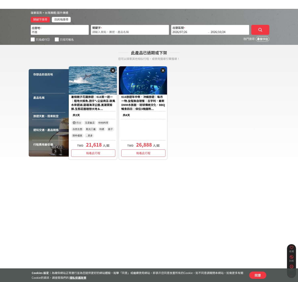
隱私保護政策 (77, 278)
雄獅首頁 (36, 13)
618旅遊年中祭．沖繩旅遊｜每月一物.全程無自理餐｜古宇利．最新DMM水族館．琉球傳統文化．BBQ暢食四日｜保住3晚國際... (143, 103)
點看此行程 (93, 153)
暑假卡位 (262, 39)
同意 (257, 275)
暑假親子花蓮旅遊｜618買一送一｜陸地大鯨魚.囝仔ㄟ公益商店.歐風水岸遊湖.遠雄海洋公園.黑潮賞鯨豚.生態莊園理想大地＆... (93, 103)
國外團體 (62, 13)
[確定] (260, 30)
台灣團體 (50, 13)
